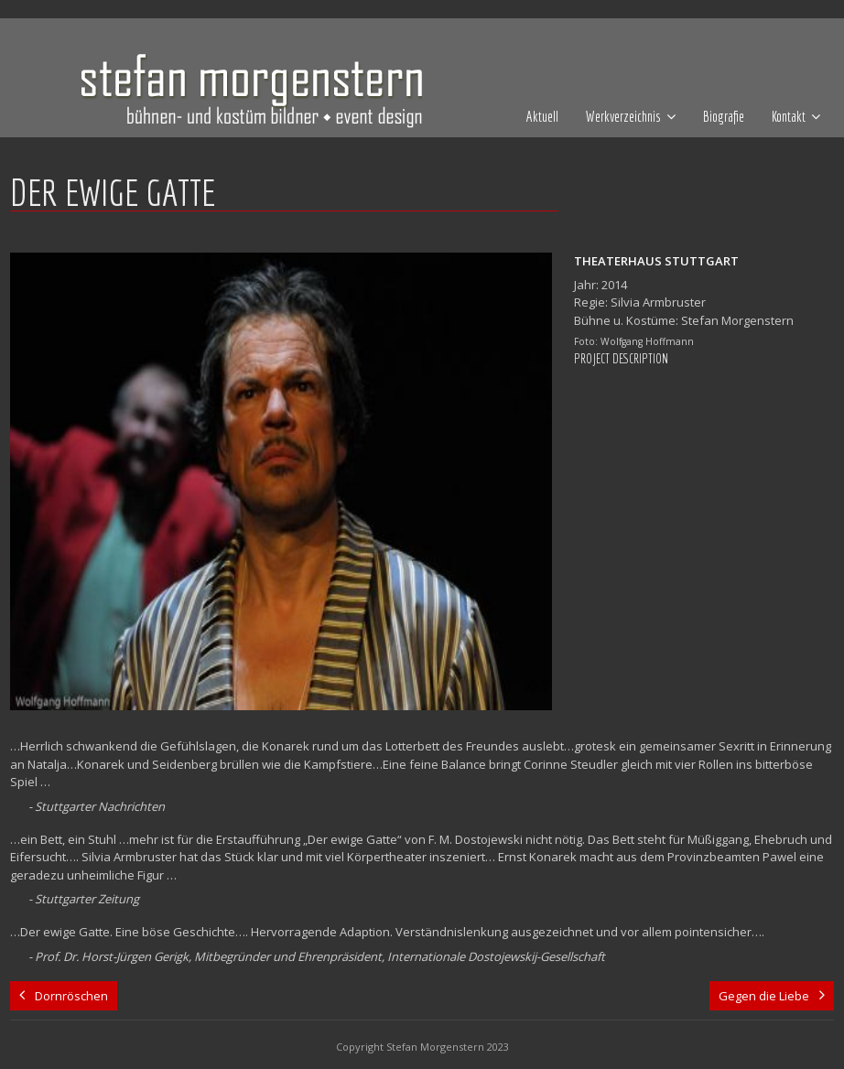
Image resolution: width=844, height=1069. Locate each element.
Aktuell (542, 116)
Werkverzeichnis (623, 116)
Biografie (723, 116)
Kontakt (789, 116)
